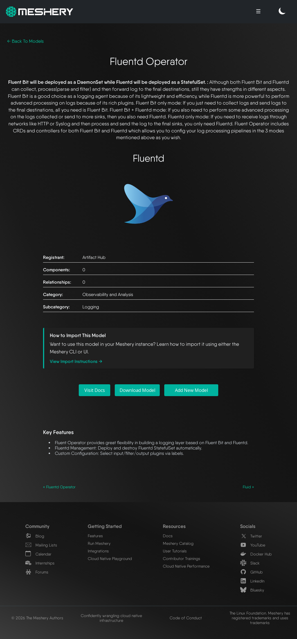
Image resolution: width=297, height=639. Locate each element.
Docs (168, 535)
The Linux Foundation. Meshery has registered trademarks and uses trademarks (260, 618)
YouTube (252, 545)
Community (37, 526)
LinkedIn (252, 581)
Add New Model (191, 390)
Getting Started (105, 526)
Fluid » (248, 487)
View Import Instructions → (76, 361)
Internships (40, 563)
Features (95, 535)
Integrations (98, 550)
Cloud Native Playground (110, 558)
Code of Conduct (186, 617)
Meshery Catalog (178, 543)
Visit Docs (94, 390)
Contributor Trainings (181, 558)
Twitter (251, 536)
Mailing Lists (41, 545)
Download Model (137, 390)
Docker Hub (256, 554)
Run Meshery (99, 543)
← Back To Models (25, 41)
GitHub (251, 572)
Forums (36, 572)
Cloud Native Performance (186, 566)
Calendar (38, 554)
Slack (250, 563)
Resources (174, 526)
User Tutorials (175, 550)
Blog (34, 536)
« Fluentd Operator (59, 487)
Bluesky (252, 590)
